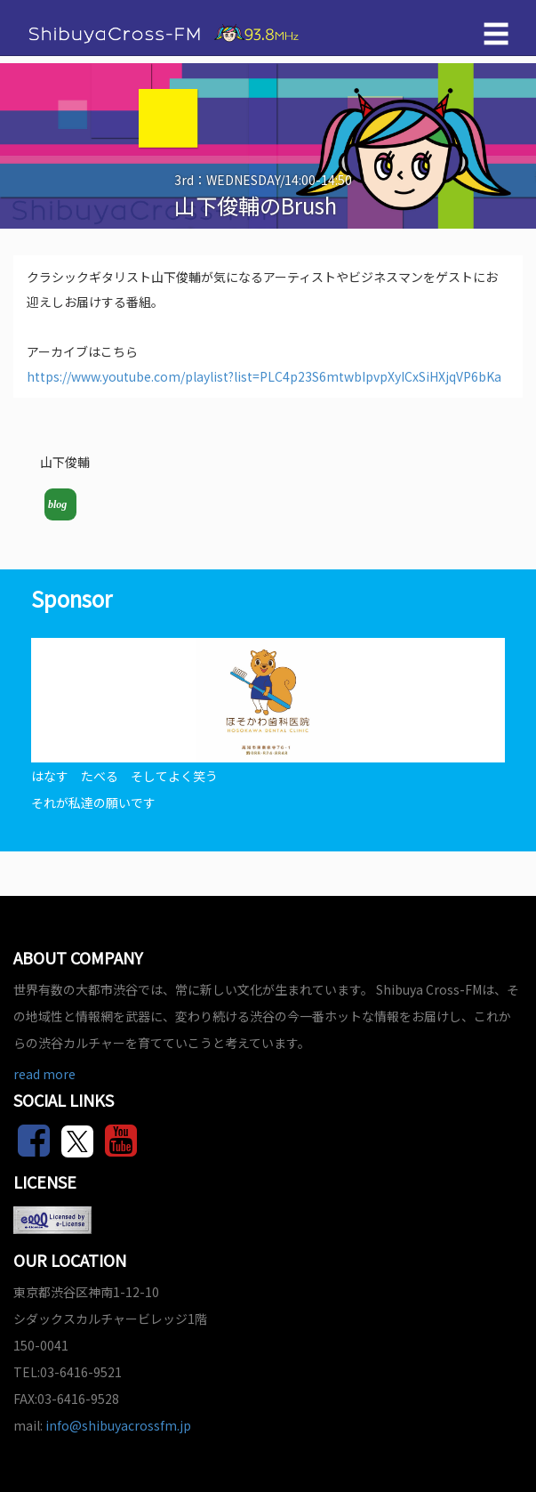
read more (44, 1074)
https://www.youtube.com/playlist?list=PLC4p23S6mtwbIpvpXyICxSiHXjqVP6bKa (264, 376)
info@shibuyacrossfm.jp (118, 1425)
